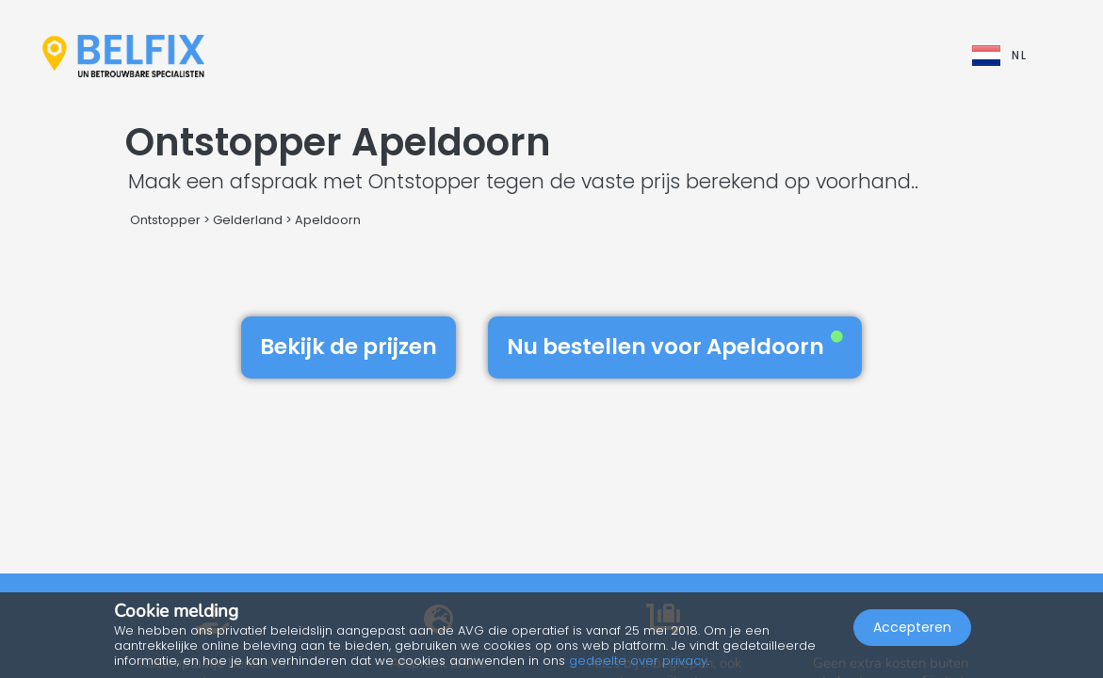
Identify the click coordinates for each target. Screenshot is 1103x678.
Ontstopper (165, 220)
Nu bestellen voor (675, 347)
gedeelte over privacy (638, 661)
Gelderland (248, 220)
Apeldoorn (328, 220)
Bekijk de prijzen (348, 346)
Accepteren (912, 627)
